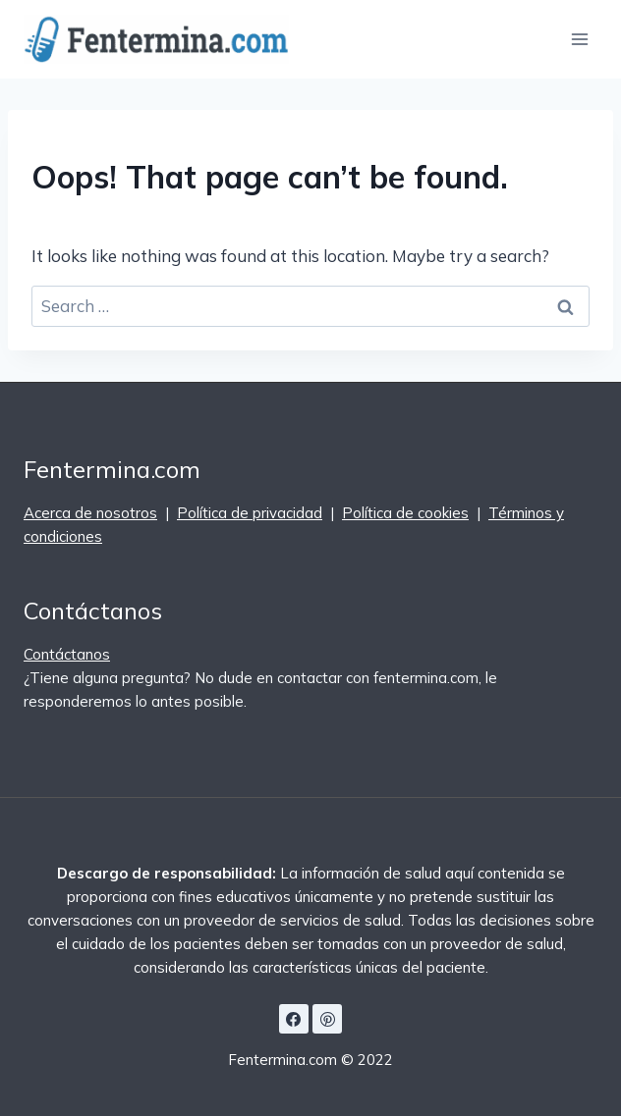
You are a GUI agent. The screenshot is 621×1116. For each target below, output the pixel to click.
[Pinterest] (327, 1019)
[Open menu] (579, 39)
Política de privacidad (249, 513)
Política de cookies (405, 513)
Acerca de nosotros (90, 513)
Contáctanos (67, 654)
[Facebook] (294, 1019)
